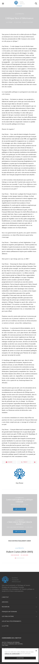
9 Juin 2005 (25, 504)
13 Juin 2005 (28, 527)
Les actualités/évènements (11, 621)
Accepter (20, 658)
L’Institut (5, 597)
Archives (5, 602)
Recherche (5, 607)
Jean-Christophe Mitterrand (15, 527)
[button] (15, 558)
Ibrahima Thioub (15, 504)
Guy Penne (9, 22)
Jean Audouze (15, 555)
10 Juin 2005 (17, 22)
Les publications (8, 616)
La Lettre (5, 626)
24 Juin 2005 (24, 555)
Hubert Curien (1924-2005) (19, 551)
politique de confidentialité (12, 653)
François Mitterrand (9, 611)
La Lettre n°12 (19, 14)
